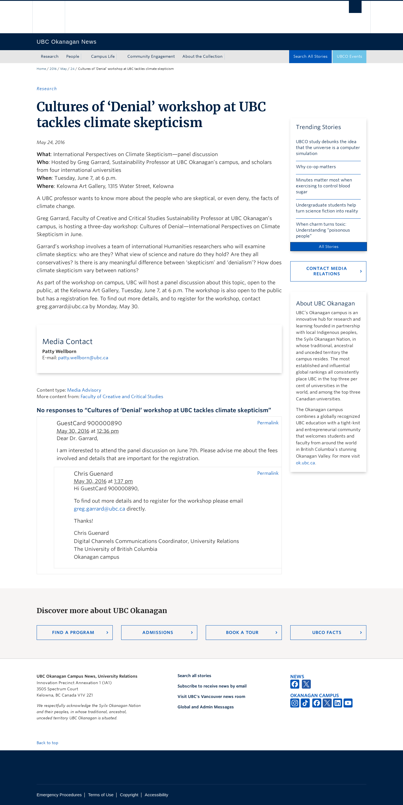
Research (50, 56)
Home (41, 69)
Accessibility (156, 794)
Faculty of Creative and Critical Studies (122, 396)
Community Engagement (151, 56)
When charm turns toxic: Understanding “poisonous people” (323, 230)
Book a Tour (242, 632)
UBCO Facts (327, 632)
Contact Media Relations (326, 271)
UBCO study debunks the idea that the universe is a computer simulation (328, 147)
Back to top (50, 742)
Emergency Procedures (59, 794)
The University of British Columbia (48, 17)
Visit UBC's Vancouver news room (211, 696)
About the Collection (202, 56)
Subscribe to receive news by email (212, 686)
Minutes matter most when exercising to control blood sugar (324, 186)
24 (72, 69)
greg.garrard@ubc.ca (99, 509)
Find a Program (73, 632)
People (72, 56)
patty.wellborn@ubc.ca (83, 357)
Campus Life (103, 56)
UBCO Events (349, 56)
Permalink (268, 422)
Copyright (129, 794)
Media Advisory (84, 390)
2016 (53, 69)
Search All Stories (310, 56)
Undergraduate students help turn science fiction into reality (327, 208)
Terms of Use (101, 794)
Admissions (157, 632)
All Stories (328, 246)
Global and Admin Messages (206, 707)
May (63, 69)
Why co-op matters (316, 166)
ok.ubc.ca (305, 462)
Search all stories (194, 675)
